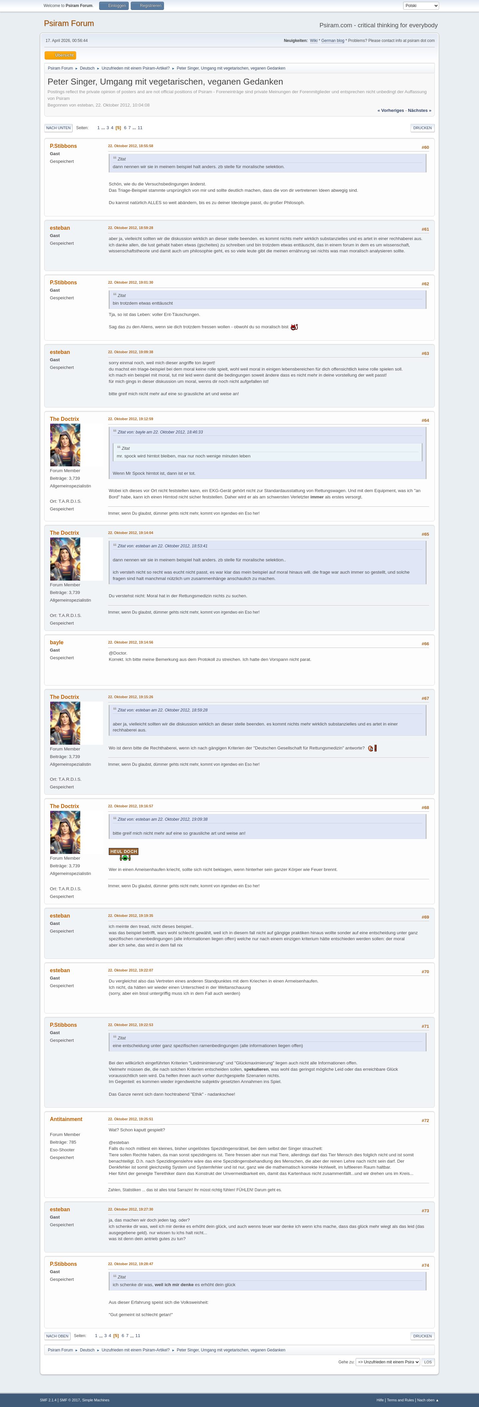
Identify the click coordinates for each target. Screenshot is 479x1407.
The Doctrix (64, 419)
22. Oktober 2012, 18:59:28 (130, 228)
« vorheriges (391, 110)
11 (140, 127)
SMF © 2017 (70, 1400)
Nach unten (58, 128)
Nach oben (57, 1336)
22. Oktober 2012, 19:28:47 (130, 1264)
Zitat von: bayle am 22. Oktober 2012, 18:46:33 (160, 432)
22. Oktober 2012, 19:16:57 (130, 806)
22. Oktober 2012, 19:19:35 (130, 916)
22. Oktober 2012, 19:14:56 (130, 642)
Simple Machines (95, 1400)
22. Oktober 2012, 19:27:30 (130, 1209)
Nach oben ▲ (428, 1400)
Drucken (422, 128)
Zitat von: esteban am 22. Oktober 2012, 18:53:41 (163, 546)
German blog (332, 40)
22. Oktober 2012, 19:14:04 (130, 533)
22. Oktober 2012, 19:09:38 (130, 352)
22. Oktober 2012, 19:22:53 (130, 1025)
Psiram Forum (69, 23)
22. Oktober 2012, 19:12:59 (130, 419)
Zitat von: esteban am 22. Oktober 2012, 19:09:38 (163, 819)
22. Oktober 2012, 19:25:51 (130, 1119)
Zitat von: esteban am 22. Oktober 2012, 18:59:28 (163, 710)
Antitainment (66, 1119)
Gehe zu (345, 1362)
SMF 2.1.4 (48, 1400)
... (103, 127)
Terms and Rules (400, 1400)
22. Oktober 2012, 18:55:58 (130, 146)
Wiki (314, 40)
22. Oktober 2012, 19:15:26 (130, 697)
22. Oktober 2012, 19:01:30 (130, 282)
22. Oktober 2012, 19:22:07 (130, 970)
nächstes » (419, 110)
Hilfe (380, 1400)
